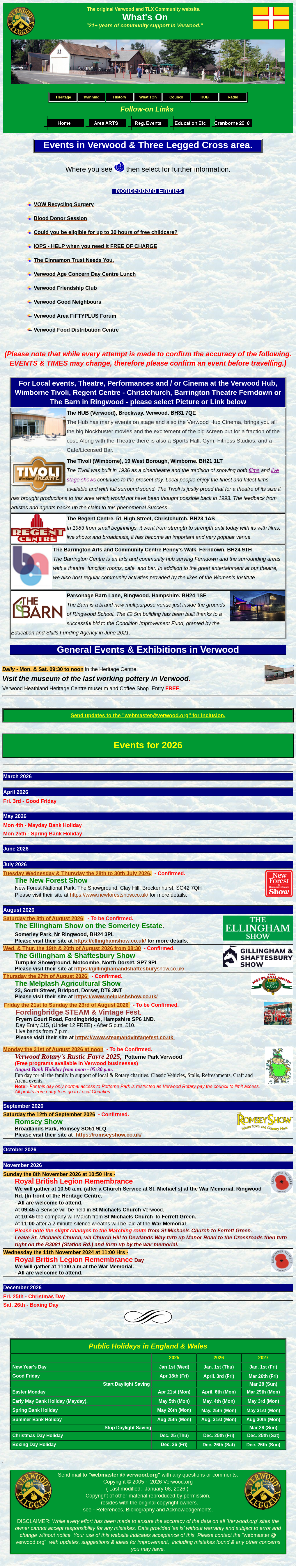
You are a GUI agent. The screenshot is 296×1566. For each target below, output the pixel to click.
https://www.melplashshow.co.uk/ (116, 996)
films (254, 470)
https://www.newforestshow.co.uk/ (109, 895)
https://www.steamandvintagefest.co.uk (125, 1037)
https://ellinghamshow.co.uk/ (110, 941)
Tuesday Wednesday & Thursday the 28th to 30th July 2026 (76, 873)
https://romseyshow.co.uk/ (108, 1135)
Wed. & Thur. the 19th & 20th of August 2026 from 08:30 (72, 948)
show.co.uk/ (129, 969)
